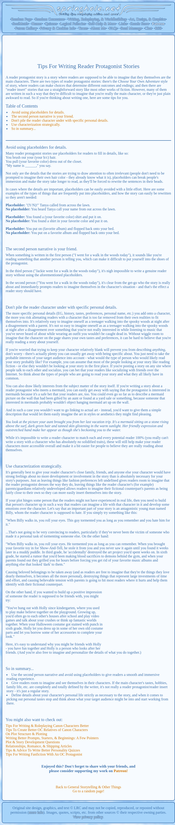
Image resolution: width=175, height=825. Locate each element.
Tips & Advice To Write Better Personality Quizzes (43, 750)
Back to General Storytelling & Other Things (88, 787)
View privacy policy (88, 817)
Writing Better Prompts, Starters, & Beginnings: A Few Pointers (52, 738)
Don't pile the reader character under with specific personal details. (59, 120)
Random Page (21, 19)
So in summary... (23, 129)
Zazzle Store (139, 24)
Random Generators (50, 19)
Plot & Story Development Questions (33, 742)
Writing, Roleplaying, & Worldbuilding (97, 19)
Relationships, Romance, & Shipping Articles (39, 746)
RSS (158, 28)
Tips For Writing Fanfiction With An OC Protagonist (44, 754)
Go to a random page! (88, 791)
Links (123, 24)
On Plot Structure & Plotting (26, 734)
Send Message (131, 28)
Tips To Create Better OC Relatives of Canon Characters (47, 730)
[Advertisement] (88, 49)
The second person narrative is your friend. (42, 116)
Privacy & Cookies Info (57, 28)
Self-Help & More (102, 24)
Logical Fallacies (72, 24)
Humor (37, 24)
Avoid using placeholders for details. (38, 112)
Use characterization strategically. (35, 124)
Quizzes (51, 24)
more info (36, 812)
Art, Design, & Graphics (147, 19)
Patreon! (121, 771)
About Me (98, 28)
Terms (83, 28)
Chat (148, 28)
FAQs (113, 28)
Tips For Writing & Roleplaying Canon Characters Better (47, 726)
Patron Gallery (26, 28)
